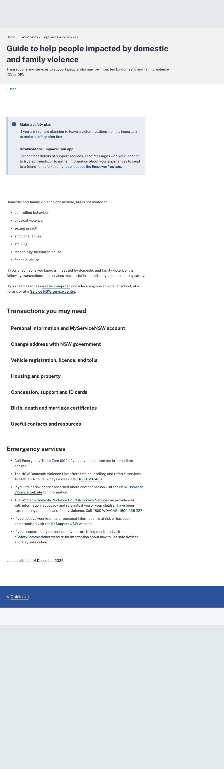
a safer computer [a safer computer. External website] (56, 286)
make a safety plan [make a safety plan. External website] (39, 137)
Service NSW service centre (52, 291)
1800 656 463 (90, 479)
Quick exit (19, 596)
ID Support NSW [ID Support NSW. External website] (64, 524)
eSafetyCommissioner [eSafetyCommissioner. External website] (32, 537)
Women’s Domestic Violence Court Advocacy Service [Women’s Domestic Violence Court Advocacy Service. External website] (64, 500)
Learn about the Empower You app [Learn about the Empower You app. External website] (93, 166)
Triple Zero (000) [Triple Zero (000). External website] (55, 461)
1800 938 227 (131, 511)
